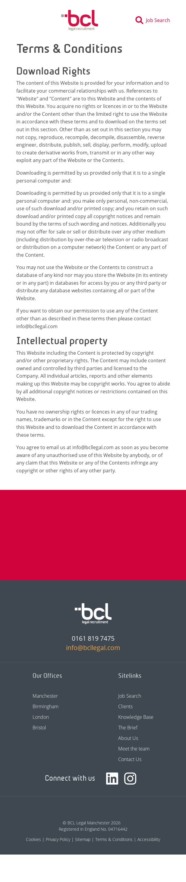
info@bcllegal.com (93, 647)
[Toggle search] (154, 20)
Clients (125, 706)
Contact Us (129, 759)
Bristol (39, 727)
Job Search (129, 696)
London (41, 717)
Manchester (45, 696)
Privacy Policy (58, 839)
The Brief (127, 727)
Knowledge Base (135, 717)
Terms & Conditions (114, 839)
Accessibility (148, 839)
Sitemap (82, 839)
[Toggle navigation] (20, 20)
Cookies (33, 839)
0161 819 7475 (93, 638)
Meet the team (134, 748)
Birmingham (45, 706)
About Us (128, 738)
